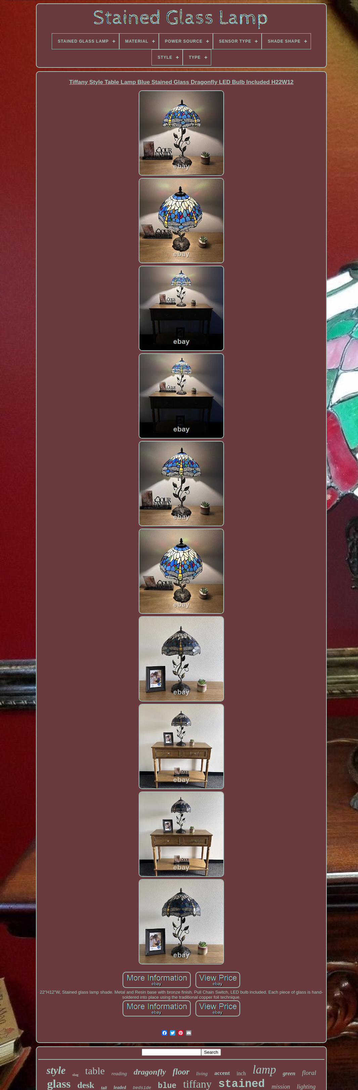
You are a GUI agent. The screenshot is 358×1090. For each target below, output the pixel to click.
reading (119, 1073)
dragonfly (150, 1072)
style (55, 1070)
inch (241, 1073)
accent (222, 1073)
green (289, 1073)
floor (181, 1071)
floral (309, 1072)
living (202, 1073)
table (95, 1070)
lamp (264, 1069)
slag (75, 1075)
